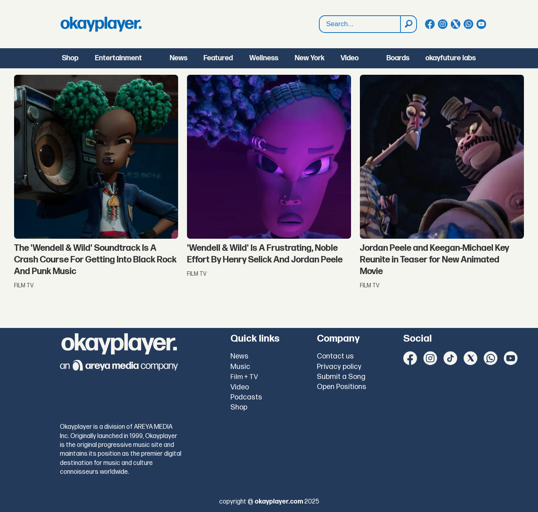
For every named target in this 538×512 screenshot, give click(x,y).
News (178, 58)
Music (240, 366)
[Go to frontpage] (101, 24)
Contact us (335, 356)
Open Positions (341, 387)
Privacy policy (339, 366)
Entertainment (118, 58)
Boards (397, 58)
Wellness (263, 58)
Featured (218, 58)
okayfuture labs (450, 58)
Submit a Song (341, 377)
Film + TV (244, 377)
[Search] (408, 24)
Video (350, 58)
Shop (70, 58)
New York (309, 58)
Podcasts (246, 397)
